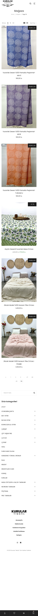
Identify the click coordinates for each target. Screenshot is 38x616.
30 (13, 23)
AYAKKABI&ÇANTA (8, 411)
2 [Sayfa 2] (15, 377)
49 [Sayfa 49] (16, 381)
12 (7, 23)
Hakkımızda (19, 524)
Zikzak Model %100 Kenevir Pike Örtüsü (19, 305)
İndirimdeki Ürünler (8, 451)
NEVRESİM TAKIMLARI (8, 487)
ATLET (4, 407)
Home (12, 14)
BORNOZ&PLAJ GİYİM (9, 425)
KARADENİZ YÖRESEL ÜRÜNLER (11, 456)
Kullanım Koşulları (19, 527)
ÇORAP (4, 442)
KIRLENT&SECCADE (8, 469)
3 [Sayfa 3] (20, 377)
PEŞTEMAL (5, 491)
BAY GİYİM (5, 416)
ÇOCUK (4, 438)
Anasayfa (19, 520)
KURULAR (4, 478)
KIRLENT (4, 465)
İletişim (19, 535)
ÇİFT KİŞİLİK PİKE (7, 433)
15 (10, 23)
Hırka (3, 447)
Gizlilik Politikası (19, 531)
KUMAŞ (4, 473)
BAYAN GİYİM (6, 420)
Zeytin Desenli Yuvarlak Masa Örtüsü (19, 249)
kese (3, 460)
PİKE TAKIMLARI (6, 496)
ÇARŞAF (4, 429)
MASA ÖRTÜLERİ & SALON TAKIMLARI (14, 482)
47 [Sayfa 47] (27, 377)
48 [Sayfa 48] (32, 377)
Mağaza (18, 14)
